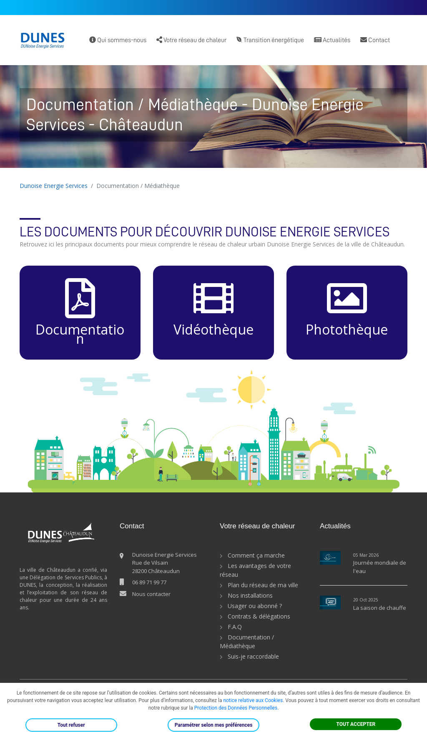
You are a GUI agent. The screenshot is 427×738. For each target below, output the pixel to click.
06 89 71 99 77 (149, 582)
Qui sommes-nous (117, 39)
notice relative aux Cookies (253, 700)
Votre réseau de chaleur (191, 39)
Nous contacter (151, 594)
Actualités (332, 39)
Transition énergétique (270, 39)
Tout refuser (71, 725)
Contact (375, 39)
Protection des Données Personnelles (235, 708)
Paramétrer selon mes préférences (214, 725)
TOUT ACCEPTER (356, 724)
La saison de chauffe (379, 607)
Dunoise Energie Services (54, 186)
